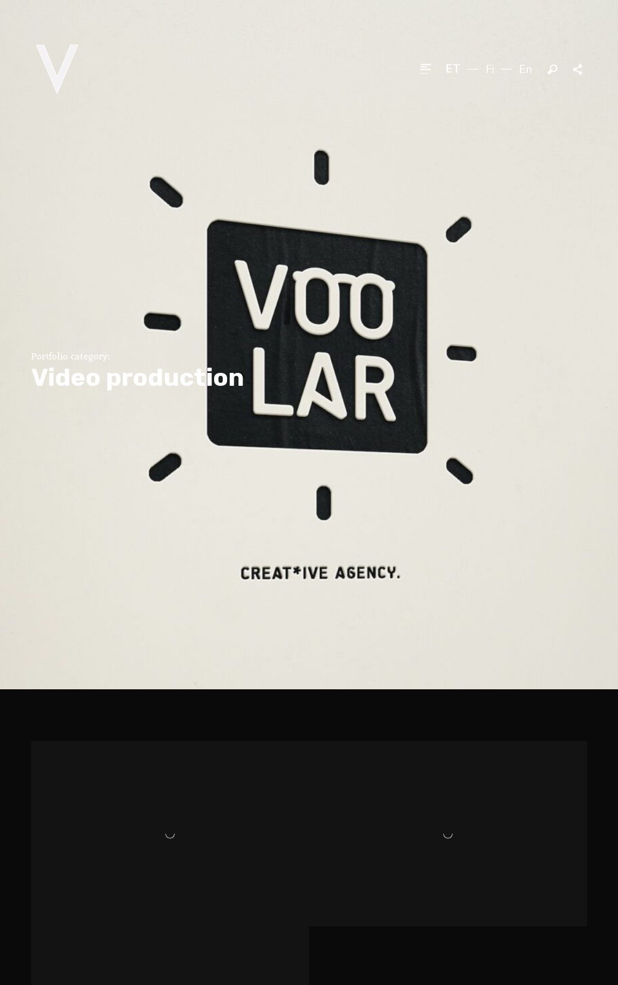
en (525, 69)
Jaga (578, 69)
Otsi (552, 69)
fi (490, 69)
